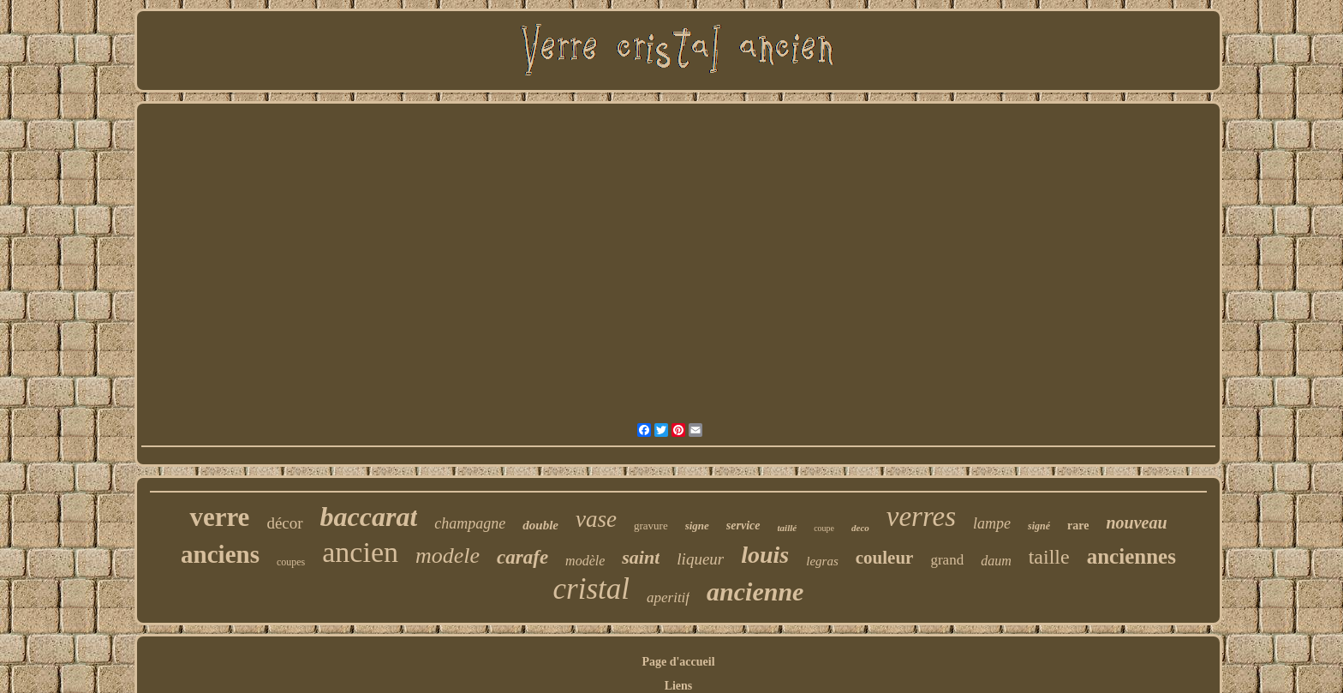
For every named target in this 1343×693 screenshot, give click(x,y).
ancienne (755, 591)
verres (921, 516)
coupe (824, 528)
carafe (522, 557)
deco (860, 528)
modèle (585, 560)
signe (697, 525)
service (743, 525)
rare (1078, 525)
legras (822, 561)
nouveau (1136, 522)
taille (1049, 557)
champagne (469, 523)
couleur (885, 557)
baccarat (369, 516)
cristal (591, 589)
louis (765, 554)
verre (219, 517)
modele (447, 555)
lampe (992, 523)
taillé (787, 528)
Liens (679, 685)
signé (1039, 526)
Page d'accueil (678, 661)
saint (641, 557)
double (540, 525)
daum (996, 560)
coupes (291, 562)
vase (596, 519)
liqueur (700, 559)
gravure (651, 525)
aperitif (668, 597)
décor (284, 523)
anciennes (1131, 556)
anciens (220, 554)
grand (947, 560)
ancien (360, 552)
